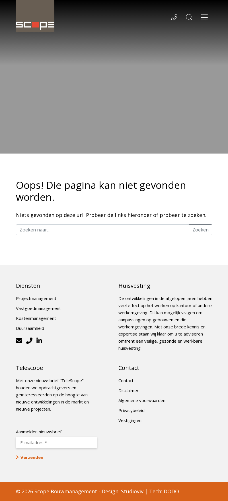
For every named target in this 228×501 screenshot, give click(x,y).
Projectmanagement (36, 298)
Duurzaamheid (30, 328)
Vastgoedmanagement (38, 308)
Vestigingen (129, 420)
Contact (125, 380)
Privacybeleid (131, 410)
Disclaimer (128, 390)
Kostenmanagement (36, 318)
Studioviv (132, 491)
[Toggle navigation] (204, 18)
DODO (171, 491)
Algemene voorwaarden (141, 400)
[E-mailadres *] (56, 442)
